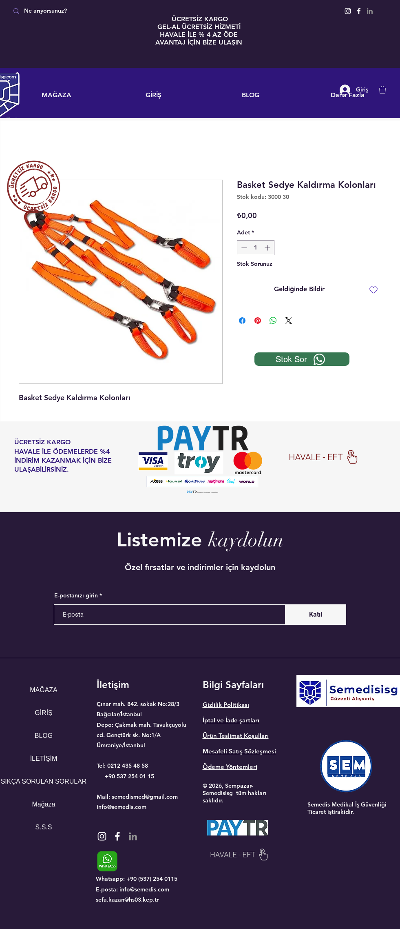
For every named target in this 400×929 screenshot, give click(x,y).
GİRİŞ (44, 712)
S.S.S (43, 827)
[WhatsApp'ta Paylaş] (273, 320)
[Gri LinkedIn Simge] (370, 11)
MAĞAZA (43, 689)
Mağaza (43, 804)
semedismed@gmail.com (145, 796)
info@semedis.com (121, 807)
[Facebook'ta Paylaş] (242, 320)
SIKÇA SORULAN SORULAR (44, 781)
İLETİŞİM (43, 758)
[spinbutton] (255, 248)
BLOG (44, 735)
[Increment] (268, 248)
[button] (382, 90)
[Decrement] (243, 248)
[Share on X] (289, 320)
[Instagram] (348, 11)
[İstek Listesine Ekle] (373, 289)
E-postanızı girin (76, 595)
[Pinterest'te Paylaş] (258, 320)
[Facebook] (359, 11)
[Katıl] (315, 614)
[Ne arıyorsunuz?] (66, 10)
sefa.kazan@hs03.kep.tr (127, 899)
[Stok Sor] (301, 359)
